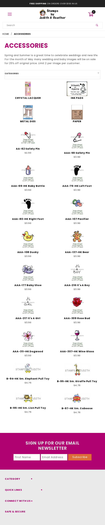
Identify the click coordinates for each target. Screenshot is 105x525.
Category (11, 478)
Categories (11, 73)
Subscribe (80, 457)
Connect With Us (16, 500)
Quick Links (13, 489)
